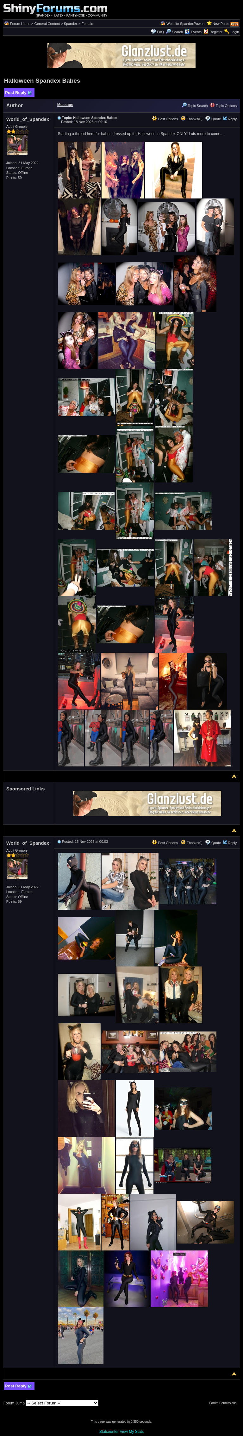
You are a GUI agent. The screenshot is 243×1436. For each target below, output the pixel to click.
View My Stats (132, 1431)
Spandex (71, 24)
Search (174, 32)
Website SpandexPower (184, 24)
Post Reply (18, 93)
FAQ (160, 32)
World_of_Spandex (27, 120)
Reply (232, 119)
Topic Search (195, 106)
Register (215, 32)
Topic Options (223, 106)
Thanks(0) (191, 119)
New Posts (221, 24)
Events (193, 32)
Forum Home (20, 24)
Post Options (165, 119)
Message (65, 105)
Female (87, 24)
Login (234, 32)
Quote (216, 119)
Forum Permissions (224, 1403)
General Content (47, 24)
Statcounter (109, 1431)
